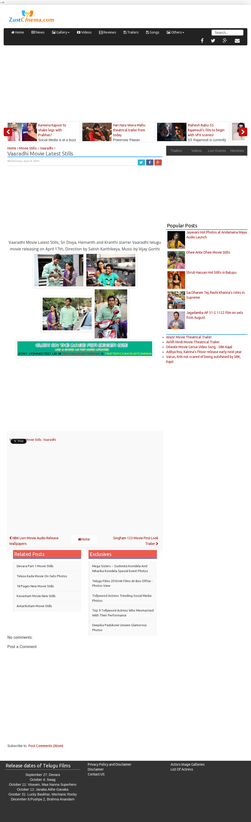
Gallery (61, 32)
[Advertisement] (125, 84)
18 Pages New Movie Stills (35, 586)
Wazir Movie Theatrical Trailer (189, 337)
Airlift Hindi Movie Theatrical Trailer (193, 342)
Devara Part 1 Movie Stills (35, 566)
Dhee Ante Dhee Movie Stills (208, 252)
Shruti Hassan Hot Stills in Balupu (211, 272)
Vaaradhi (49, 439)
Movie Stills (33, 439)
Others (175, 32)
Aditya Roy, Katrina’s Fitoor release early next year (204, 352)
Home (17, 32)
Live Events (217, 151)
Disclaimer (96, 769)
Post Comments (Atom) (45, 746)
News (38, 32)
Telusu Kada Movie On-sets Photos (42, 576)
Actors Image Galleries (188, 764)
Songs (152, 32)
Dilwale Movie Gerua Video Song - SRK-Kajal (199, 347)
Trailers (131, 32)
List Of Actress (182, 769)
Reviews (107, 32)
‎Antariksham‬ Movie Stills (34, 606)
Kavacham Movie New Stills (36, 596)
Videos (84, 32)
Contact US (96, 774)
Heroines (237, 151)
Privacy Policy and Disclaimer (109, 764)
